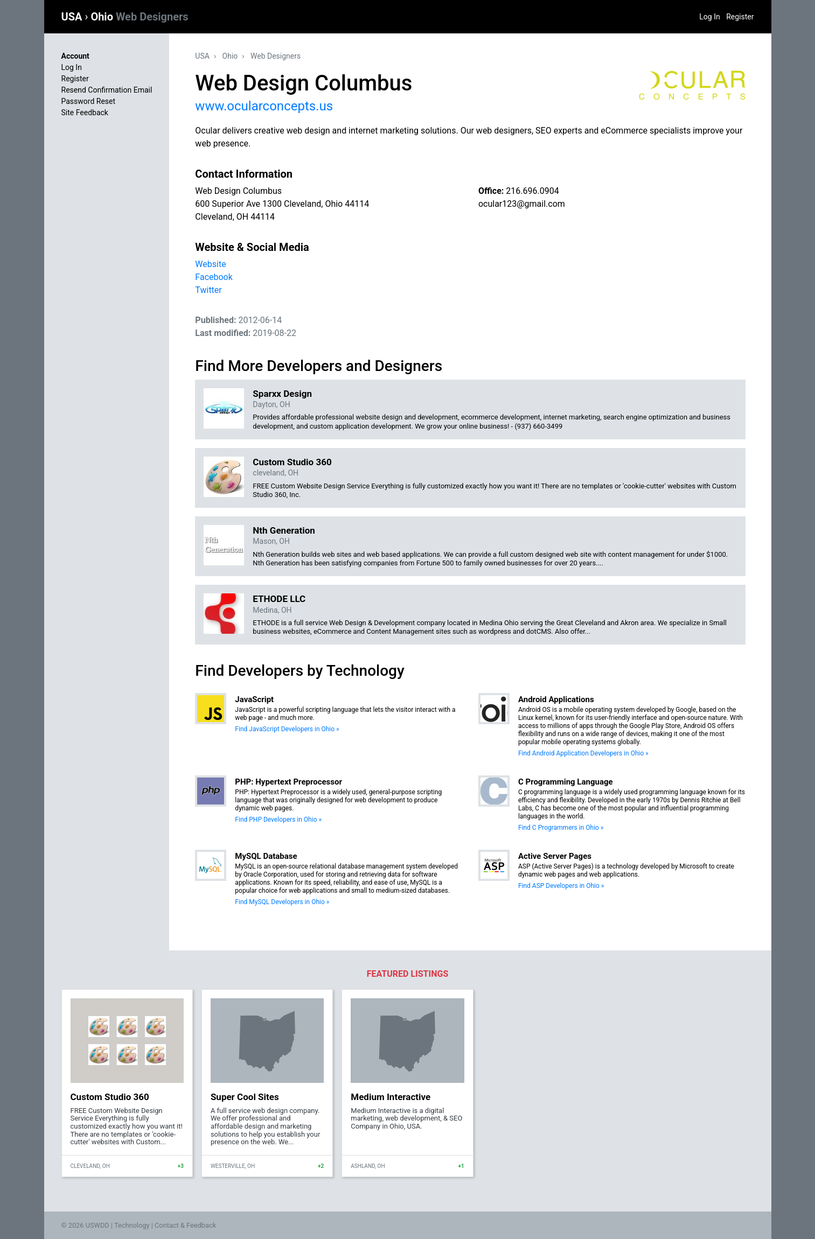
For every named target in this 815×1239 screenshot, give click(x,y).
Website (210, 264)
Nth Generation (284, 530)
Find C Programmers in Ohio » (561, 827)
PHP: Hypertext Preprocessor (288, 782)
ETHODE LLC (279, 598)
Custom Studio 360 (292, 462)
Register (740, 16)
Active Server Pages (554, 856)
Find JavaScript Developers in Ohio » (287, 729)
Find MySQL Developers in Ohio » (282, 902)
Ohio (139, 16)
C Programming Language (565, 782)
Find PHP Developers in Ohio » (278, 819)
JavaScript (254, 699)
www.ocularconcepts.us (264, 106)
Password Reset (88, 101)
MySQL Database (266, 856)
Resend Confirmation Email (106, 90)
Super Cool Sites (245, 1096)
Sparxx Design (282, 393)
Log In (709, 16)
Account (75, 56)
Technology (132, 1225)
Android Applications (556, 699)
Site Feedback (84, 112)
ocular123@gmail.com (521, 204)
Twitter (208, 290)
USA (73, 16)
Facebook (213, 277)
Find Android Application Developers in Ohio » (583, 753)
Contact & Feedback (185, 1225)
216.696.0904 (532, 191)
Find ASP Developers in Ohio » (561, 886)
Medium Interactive (390, 1096)
